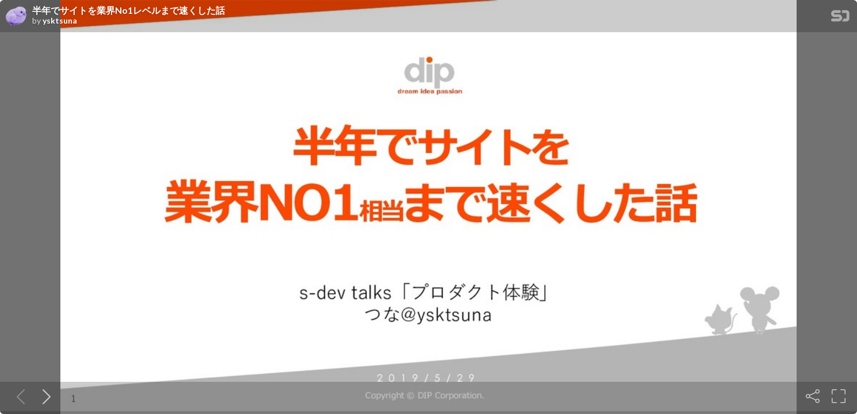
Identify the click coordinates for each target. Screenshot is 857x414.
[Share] (813, 396)
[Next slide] (44, 396)
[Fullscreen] (838, 396)
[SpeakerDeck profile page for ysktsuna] (16, 17)
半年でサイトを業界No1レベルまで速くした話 (128, 10)
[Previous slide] (18, 396)
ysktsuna (60, 21)
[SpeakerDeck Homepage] (840, 18)
